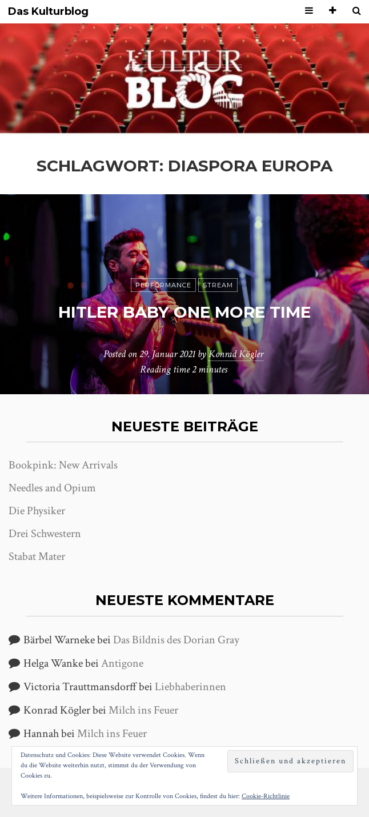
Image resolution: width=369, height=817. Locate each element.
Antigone (122, 663)
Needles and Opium (52, 487)
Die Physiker (37, 510)
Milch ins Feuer (143, 710)
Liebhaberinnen (190, 686)
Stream (218, 285)
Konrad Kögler (235, 354)
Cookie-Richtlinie (266, 796)
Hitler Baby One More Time (184, 312)
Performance (163, 285)
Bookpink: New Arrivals (63, 465)
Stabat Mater (37, 556)
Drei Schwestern (45, 533)
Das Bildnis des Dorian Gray (176, 639)
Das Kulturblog (48, 12)
